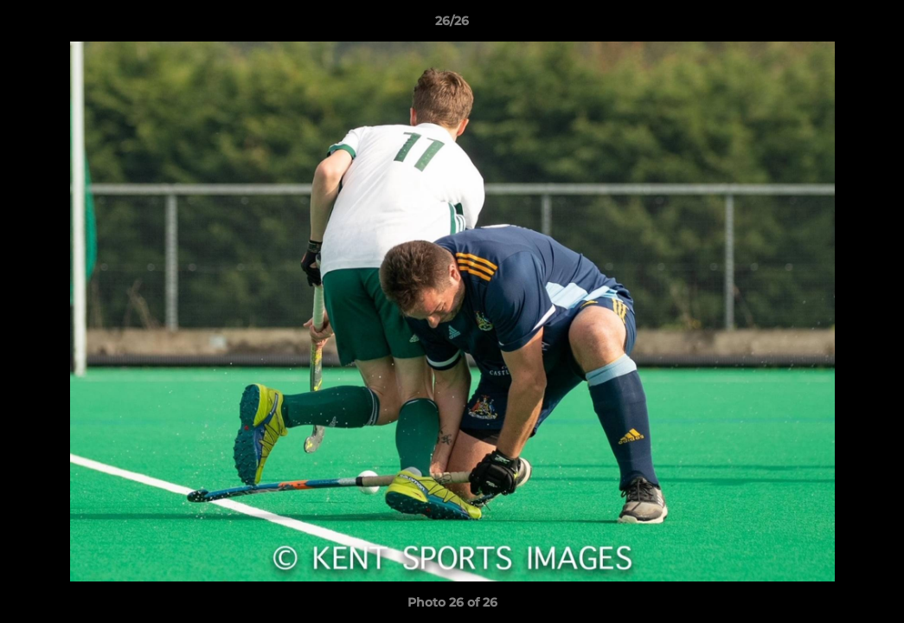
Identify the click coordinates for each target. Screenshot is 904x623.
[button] (872, 25)
